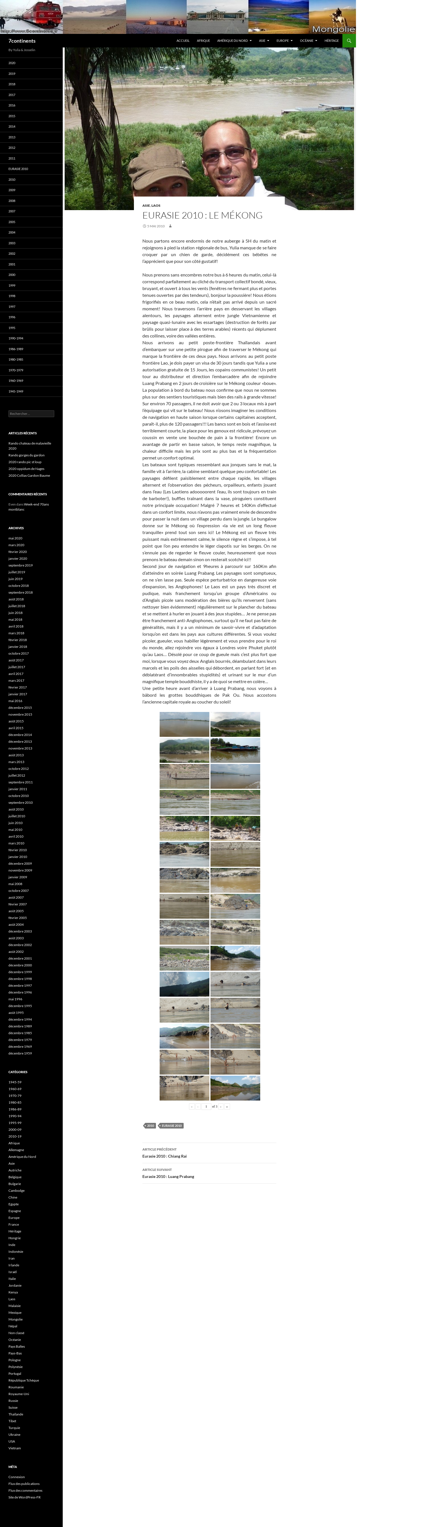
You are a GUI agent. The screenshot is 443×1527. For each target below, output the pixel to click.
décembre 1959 (20, 1053)
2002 (11, 253)
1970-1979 (15, 370)
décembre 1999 (20, 972)
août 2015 (16, 721)
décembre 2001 (20, 958)
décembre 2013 (20, 741)
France (13, 1224)
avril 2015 (15, 728)
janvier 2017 (17, 694)
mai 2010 (15, 829)
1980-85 (14, 1102)
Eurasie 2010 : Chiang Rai (209, 1152)
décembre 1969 (20, 1046)
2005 (11, 222)
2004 (11, 232)
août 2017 (16, 660)
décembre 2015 (20, 707)
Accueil (183, 40)
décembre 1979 (20, 1040)
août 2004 (16, 924)
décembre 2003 (20, 931)
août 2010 (16, 809)
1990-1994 (15, 338)
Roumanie (16, 1387)
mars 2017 (16, 680)
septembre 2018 (20, 592)
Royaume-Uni (18, 1394)
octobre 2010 (18, 796)
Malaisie (14, 1306)
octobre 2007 (18, 890)
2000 (11, 274)
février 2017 (17, 687)
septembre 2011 (20, 782)
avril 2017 (15, 674)
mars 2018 (16, 633)
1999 (11, 285)
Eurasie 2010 (172, 1125)
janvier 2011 (17, 789)
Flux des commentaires (25, 1490)
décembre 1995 (20, 1006)
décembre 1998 (20, 979)
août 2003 (16, 938)
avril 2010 (15, 836)
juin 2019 (15, 579)
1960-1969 (15, 380)
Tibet (12, 1421)
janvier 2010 (17, 857)
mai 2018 (15, 619)
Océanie (306, 40)
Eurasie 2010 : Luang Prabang (209, 1172)
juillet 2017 (16, 667)
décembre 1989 (20, 1026)
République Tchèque (23, 1380)
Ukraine (14, 1434)
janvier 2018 (17, 646)
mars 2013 (16, 762)
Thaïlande (15, 1414)
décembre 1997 (20, 985)
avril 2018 (15, 626)
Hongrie (14, 1238)
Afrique (203, 40)
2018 (11, 84)
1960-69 (14, 1089)
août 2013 (16, 755)
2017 (11, 95)
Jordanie (14, 1285)
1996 (11, 317)
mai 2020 (15, 538)
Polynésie (15, 1367)
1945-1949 (15, 391)
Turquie (14, 1428)
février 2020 (17, 552)
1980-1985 (15, 359)
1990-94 (14, 1116)
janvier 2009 (17, 877)
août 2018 (16, 599)
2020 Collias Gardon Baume (29, 475)
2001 (11, 264)
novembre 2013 (20, 748)
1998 (11, 296)
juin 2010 (15, 823)
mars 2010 (16, 843)
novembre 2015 (20, 714)
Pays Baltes (16, 1346)
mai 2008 (15, 884)
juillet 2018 (16, 606)
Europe (283, 40)
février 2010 (17, 850)
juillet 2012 (16, 775)
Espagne (14, 1211)
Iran (11, 1258)
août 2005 (16, 911)
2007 (11, 211)
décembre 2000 (20, 965)
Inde (11, 1245)
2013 (11, 137)
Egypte (13, 1204)
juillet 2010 (16, 816)
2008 (11, 200)
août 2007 (16, 897)
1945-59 (14, 1082)
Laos (155, 205)
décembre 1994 (20, 1019)
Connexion (16, 1477)
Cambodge (16, 1190)
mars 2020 (16, 545)
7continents (22, 41)
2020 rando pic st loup (25, 462)
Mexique (14, 1312)
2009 (11, 190)
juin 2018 (15, 613)
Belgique (14, 1177)
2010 (150, 1125)
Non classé (16, 1333)
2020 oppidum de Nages (26, 469)
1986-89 (14, 1109)
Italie (12, 1279)
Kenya (13, 1292)
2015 (11, 116)
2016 (11, 105)
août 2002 (16, 951)
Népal (12, 1326)
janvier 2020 (17, 558)
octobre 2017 (18, 653)
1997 (11, 306)
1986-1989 (15, 349)
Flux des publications (24, 1484)
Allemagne (16, 1150)
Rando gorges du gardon (26, 455)
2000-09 (14, 1129)
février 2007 (17, 904)
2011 (11, 158)
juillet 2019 (16, 572)
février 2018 (17, 640)
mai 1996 (15, 999)
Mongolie (15, 1319)
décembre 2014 (20, 735)
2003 (11, 243)
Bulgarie (14, 1184)
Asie (262, 40)
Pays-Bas (15, 1353)
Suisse (13, 1407)
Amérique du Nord (232, 40)
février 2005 (17, 918)
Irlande (13, 1265)
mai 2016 (15, 701)
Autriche (14, 1170)
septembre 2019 (20, 565)
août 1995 (16, 1012)
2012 (11, 147)
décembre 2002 (20, 945)
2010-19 (14, 1136)
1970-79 (14, 1095)
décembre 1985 (20, 1033)
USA (11, 1441)
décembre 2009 (20, 863)
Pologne (14, 1360)
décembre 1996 (20, 992)
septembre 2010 (20, 802)
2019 (11, 73)
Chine (12, 1197)
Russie (13, 1401)
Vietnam (14, 1448)
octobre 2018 (18, 585)
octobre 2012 (18, 768)
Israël (12, 1272)
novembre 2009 (20, 870)
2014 (11, 126)
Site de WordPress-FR (24, 1497)
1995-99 (14, 1123)
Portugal (14, 1373)
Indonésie (15, 1251)
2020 (11, 63)
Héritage (332, 40)
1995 (11, 328)
